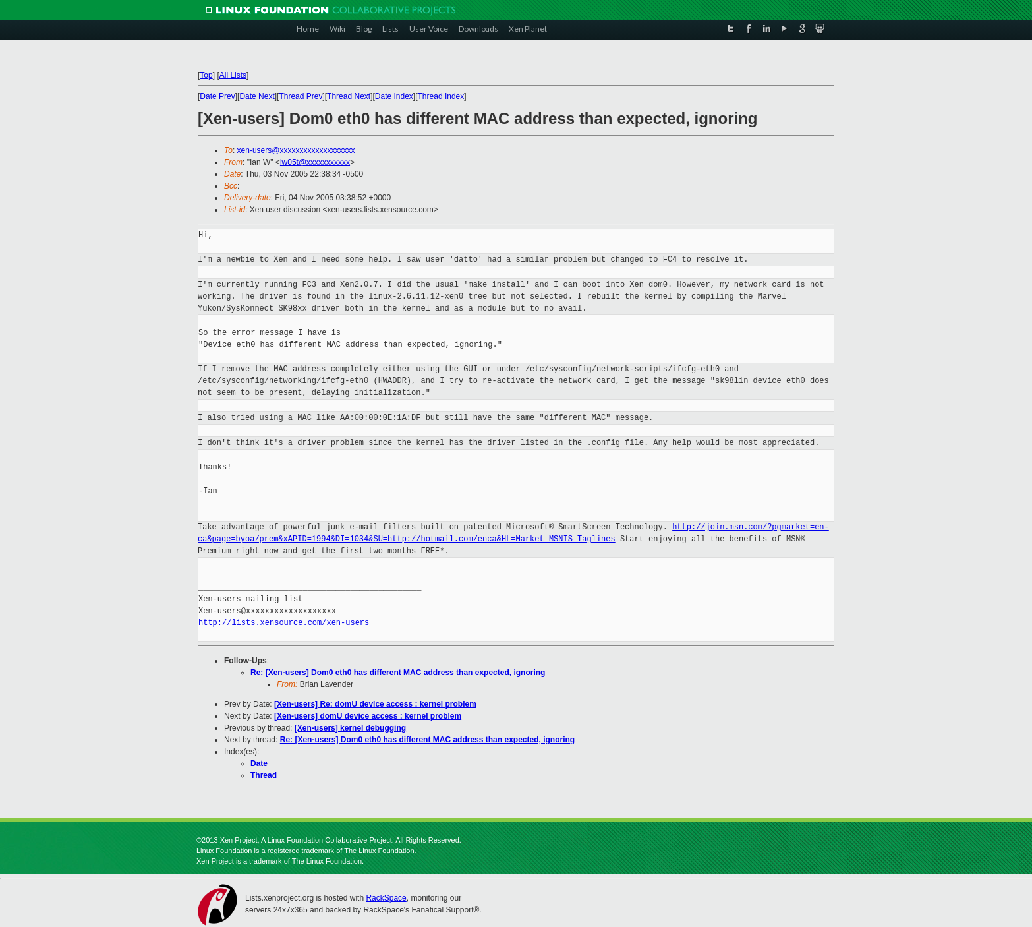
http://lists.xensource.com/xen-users (283, 622)
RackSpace (386, 898)
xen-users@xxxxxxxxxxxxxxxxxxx (296, 150)
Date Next (256, 96)
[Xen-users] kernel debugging (350, 728)
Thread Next (348, 96)
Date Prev (217, 96)
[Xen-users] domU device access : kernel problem (367, 716)
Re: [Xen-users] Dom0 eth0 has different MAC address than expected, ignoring (397, 672)
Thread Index (441, 96)
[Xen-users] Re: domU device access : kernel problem (375, 704)
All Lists (232, 75)
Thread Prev (300, 96)
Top (206, 75)
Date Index (394, 96)
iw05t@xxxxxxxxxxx (315, 162)
